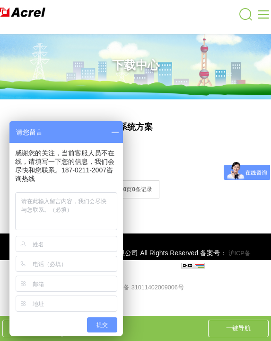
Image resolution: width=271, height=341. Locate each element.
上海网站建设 (161, 266)
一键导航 (238, 328)
